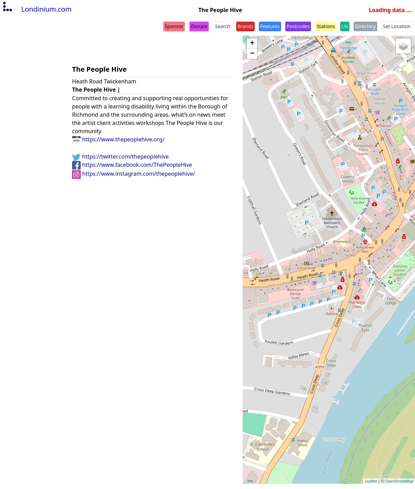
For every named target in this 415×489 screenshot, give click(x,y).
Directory (365, 26)
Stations (325, 26)
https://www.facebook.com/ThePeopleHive (132, 164)
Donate (199, 26)
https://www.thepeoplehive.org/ (118, 139)
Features (270, 26)
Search (222, 26)
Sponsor (174, 26)
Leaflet (371, 481)
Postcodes (298, 26)
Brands (245, 26)
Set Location (397, 26)
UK (345, 26)
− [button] (252, 54)
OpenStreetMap (399, 481)
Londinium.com (36, 9)
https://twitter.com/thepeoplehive (120, 156)
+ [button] (252, 43)
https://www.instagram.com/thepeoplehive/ (133, 173)
